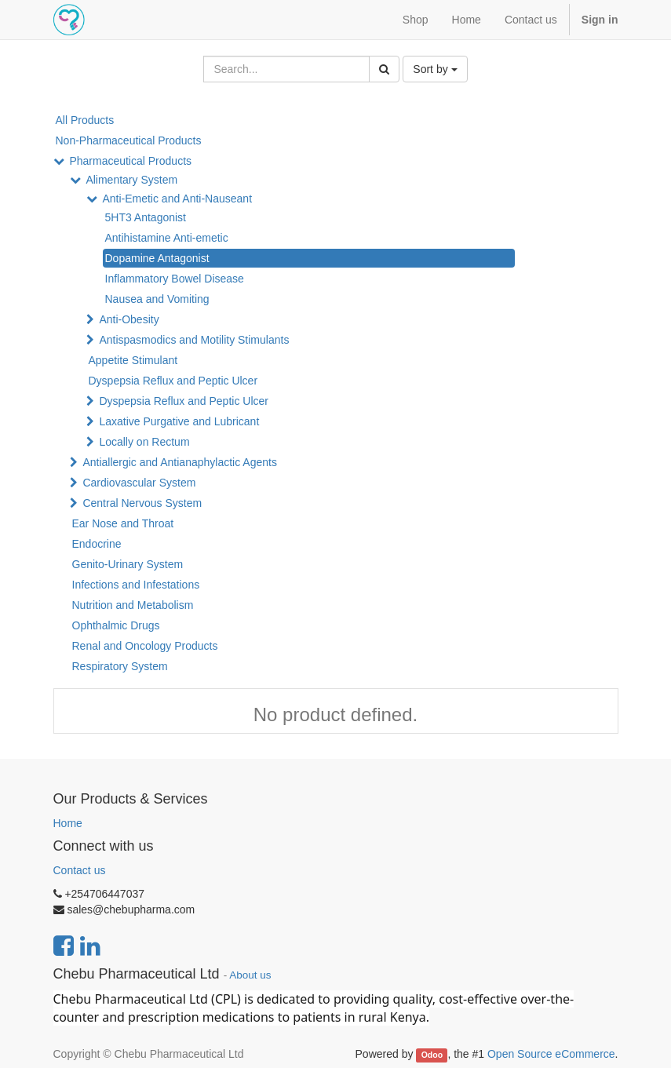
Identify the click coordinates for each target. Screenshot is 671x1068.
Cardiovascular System (138, 482)
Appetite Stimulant (133, 360)
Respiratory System (120, 666)
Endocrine (97, 544)
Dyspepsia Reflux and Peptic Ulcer (173, 380)
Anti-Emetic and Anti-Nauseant (177, 198)
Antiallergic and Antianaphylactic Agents (179, 462)
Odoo (432, 1054)
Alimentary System (131, 179)
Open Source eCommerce (551, 1054)
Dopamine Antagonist (157, 258)
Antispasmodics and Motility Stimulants (194, 340)
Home (67, 823)
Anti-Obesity (129, 319)
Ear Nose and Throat (123, 523)
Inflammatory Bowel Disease (174, 278)
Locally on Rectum (144, 442)
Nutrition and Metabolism (133, 605)
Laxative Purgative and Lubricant (179, 421)
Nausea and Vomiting (157, 299)
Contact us (79, 870)
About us (250, 975)
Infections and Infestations (136, 584)
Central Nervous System (142, 503)
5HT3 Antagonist (146, 217)
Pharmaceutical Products (130, 161)
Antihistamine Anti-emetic (166, 237)
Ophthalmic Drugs (116, 625)
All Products (85, 120)
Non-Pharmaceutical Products (129, 140)
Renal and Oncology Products (145, 646)
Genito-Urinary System (128, 564)
